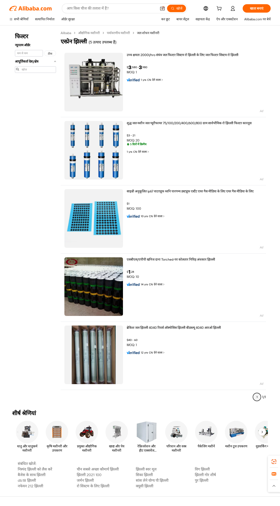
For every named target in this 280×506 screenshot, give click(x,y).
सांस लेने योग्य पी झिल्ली (152, 480)
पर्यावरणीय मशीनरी (118, 33)
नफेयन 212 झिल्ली (30, 486)
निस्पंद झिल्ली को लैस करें (35, 469)
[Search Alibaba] (111, 8)
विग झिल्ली (202, 469)
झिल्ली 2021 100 (89, 475)
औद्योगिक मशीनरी (89, 33)
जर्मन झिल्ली (85, 480)
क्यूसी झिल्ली (144, 486)
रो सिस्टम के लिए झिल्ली (93, 486)
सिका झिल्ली (144, 475)
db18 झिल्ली (27, 480)
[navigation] (35, 217)
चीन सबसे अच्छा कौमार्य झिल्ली (98, 469)
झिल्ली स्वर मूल (146, 469)
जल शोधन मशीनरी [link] (148, 33)
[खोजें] (176, 8)
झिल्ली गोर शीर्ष (205, 475)
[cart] (220, 9)
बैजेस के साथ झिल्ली (32, 475)
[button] (162, 8)
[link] (274, 462)
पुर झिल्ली (201, 480)
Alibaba (66, 33)
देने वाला (158, 79)
